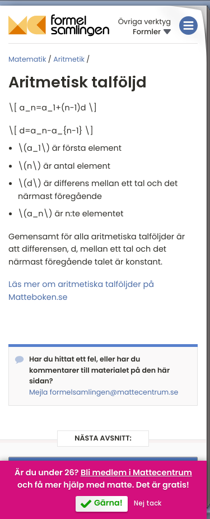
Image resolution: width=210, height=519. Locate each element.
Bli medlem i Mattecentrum (136, 473)
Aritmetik (69, 59)
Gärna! (108, 503)
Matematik (27, 59)
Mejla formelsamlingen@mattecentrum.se (103, 392)
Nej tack (147, 503)
